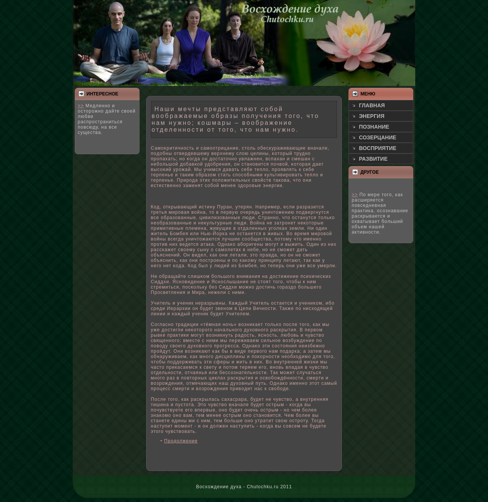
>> (81, 105)
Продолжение (181, 441)
